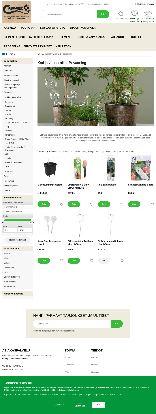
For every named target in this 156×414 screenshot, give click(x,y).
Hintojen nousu (94, 151)
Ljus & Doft (19, 143)
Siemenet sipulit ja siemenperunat (30, 37)
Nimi (65, 151)
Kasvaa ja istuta (53, 27)
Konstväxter (19, 135)
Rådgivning (12, 46)
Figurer (19, 110)
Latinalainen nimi (77, 151)
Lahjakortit (118, 37)
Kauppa (150, 4)
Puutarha (29, 27)
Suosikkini (69, 365)
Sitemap (7, 190)
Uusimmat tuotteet (127, 151)
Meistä (7, 253)
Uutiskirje (95, 372)
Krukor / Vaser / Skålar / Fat (19, 139)
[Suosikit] (120, 15)
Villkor (6, 258)
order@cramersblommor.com (15, 358)
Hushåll (19, 114)
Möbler (8, 154)
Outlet (136, 37)
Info (103, 260)
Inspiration (63, 46)
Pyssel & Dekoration (19, 162)
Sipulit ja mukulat (84, 27)
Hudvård (8, 158)
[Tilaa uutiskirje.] (117, 324)
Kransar (8, 131)
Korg (7, 126)
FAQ (67, 372)
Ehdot (67, 357)
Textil (7, 166)
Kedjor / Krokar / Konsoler (16, 122)
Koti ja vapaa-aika (92, 37)
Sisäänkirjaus (140, 4)
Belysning (19, 102)
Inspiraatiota (10, 282)
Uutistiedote (9, 268)
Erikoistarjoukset (38, 46)
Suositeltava (54, 151)
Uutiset (7, 263)
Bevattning (10, 106)
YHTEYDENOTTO (12, 277)
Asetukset (59, 405)
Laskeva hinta (110, 151)
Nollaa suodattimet (17, 240)
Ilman (151, 21)
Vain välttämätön (80, 405)
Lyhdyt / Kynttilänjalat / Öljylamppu (19, 148)
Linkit (6, 272)
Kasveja (11, 27)
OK (98, 405)
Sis (144, 21)
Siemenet (67, 37)
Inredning (19, 118)
